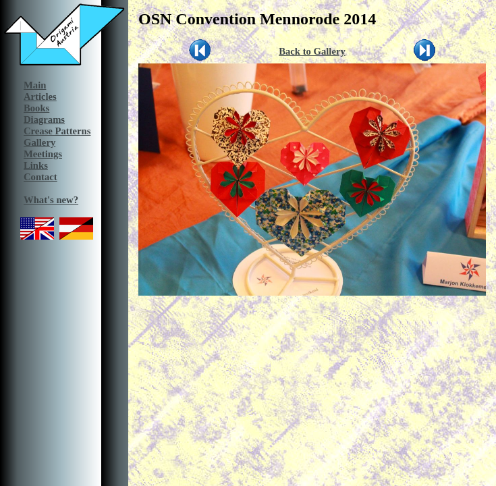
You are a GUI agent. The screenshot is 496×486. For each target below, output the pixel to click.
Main (35, 85)
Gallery (39, 142)
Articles (40, 96)
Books (36, 108)
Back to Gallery (312, 51)
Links (36, 165)
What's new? (51, 199)
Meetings (43, 153)
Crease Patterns (57, 131)
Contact (40, 176)
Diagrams (44, 119)
